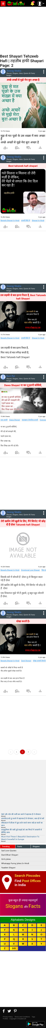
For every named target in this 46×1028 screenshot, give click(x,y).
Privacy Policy (8, 1017)
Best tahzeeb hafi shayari (23, 165)
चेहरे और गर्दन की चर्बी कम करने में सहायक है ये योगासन (21, 814)
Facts (19, 846)
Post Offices (31, 881)
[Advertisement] (23, 30)
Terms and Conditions (22, 1017)
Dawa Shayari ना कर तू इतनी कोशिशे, (23, 385)
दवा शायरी (4, 420)
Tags (33, 1017)
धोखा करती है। (23, 621)
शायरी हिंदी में (25, 220)
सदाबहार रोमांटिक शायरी (30, 420)
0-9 (13, 948)
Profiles (5, 1019)
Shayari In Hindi (38, 220)
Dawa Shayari (14, 420)
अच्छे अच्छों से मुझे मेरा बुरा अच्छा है (23, 79)
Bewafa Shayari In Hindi (10, 220)
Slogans (36, 846)
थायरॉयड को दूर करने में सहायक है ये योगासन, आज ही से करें (22, 818)
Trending (6, 846)
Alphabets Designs (23, 919)
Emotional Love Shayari (30, 570)
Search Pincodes (27, 876)
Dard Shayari (26, 661)
